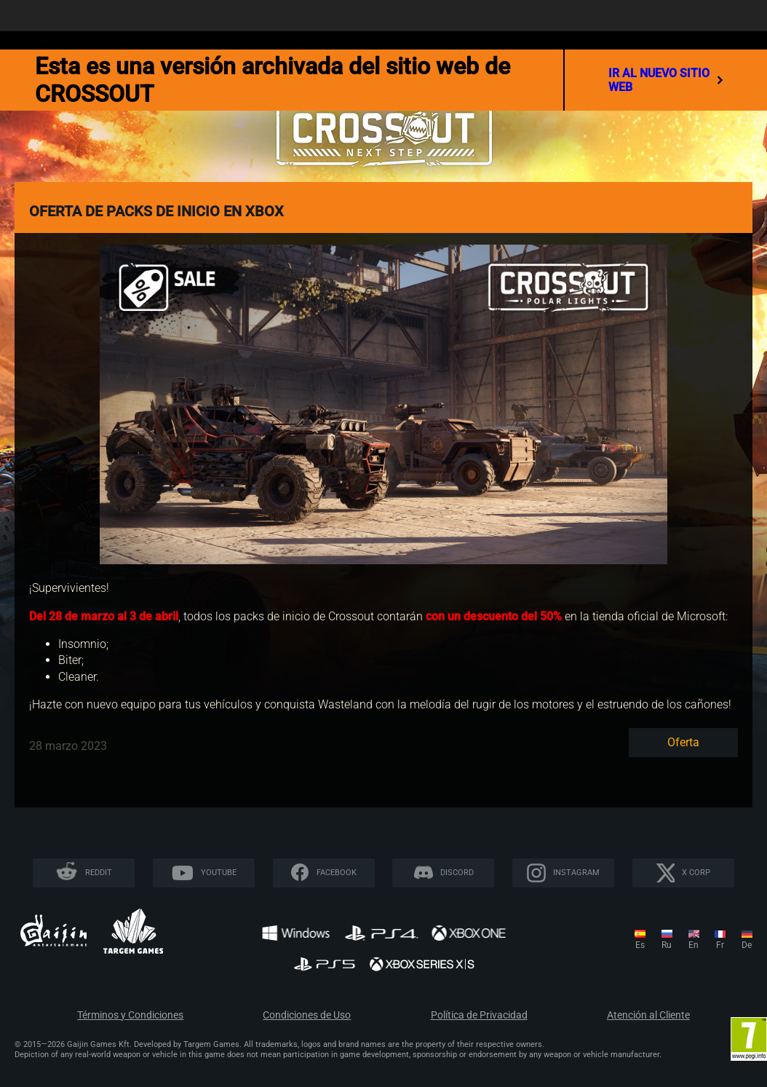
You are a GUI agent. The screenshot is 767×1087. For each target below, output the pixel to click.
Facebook (337, 872)
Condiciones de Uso (307, 1015)
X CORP (696, 872)
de (747, 945)
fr (720, 945)
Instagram (576, 872)
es (640, 945)
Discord (457, 872)
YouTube (219, 872)
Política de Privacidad (479, 1015)
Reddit (98, 872)
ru (666, 945)
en (693, 945)
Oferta (683, 742)
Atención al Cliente (648, 1015)
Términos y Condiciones (130, 1015)
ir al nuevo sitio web (666, 80)
